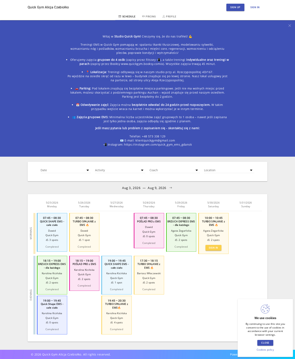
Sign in (255, 7)
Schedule (127, 16)
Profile (169, 16)
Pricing (149, 16)
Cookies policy (265, 349)
